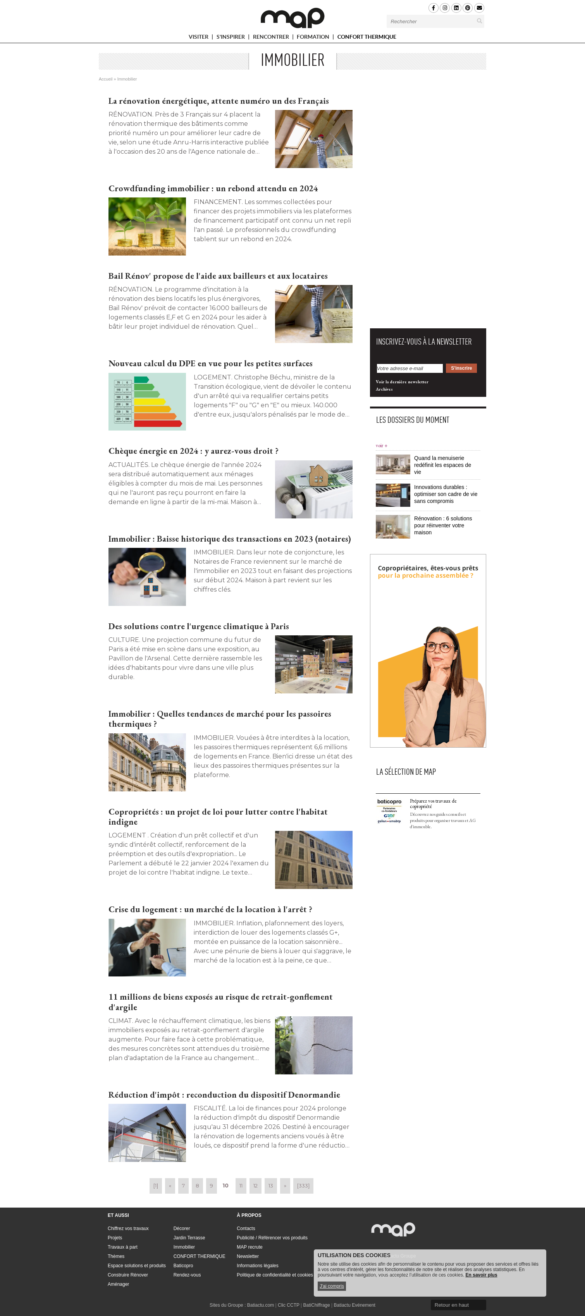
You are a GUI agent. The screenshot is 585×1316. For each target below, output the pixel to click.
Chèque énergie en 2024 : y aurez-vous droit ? (193, 450)
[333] (303, 1185)
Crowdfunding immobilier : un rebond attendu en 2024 (213, 188)
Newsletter (248, 1256)
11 (241, 1185)
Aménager (118, 1284)
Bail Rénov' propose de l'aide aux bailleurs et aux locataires (218, 275)
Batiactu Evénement (354, 1305)
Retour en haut (452, 1305)
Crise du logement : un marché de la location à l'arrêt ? (210, 909)
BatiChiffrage (316, 1305)
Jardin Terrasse (189, 1238)
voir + (381, 445)
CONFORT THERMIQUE (366, 37)
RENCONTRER (274, 38)
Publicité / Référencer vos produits (272, 1238)
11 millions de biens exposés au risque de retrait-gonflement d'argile (220, 1001)
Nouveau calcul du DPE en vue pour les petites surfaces (210, 363)
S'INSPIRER (234, 38)
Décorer (182, 1228)
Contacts (246, 1228)
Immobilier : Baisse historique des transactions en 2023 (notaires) (229, 538)
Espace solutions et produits (137, 1265)
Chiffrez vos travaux (128, 1228)
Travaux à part (123, 1247)
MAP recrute (249, 1247)
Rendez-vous (187, 1275)
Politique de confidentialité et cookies (275, 1275)
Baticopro (183, 1265)
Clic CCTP (288, 1305)
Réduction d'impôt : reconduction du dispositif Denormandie (224, 1094)
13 (270, 1185)
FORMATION (316, 38)
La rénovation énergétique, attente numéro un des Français (218, 100)
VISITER (202, 38)
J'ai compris (332, 1286)
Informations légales (257, 1265)
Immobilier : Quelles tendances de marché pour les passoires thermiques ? (219, 718)
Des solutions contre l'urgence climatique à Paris (198, 626)
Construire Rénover (128, 1275)
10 (225, 1185)
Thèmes (116, 1256)
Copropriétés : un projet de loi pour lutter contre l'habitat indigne (218, 816)
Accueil (105, 79)
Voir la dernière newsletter (402, 381)
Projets (115, 1238)
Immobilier (184, 1247)
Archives (384, 389)
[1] (155, 1185)
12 (255, 1185)
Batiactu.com (260, 1305)
